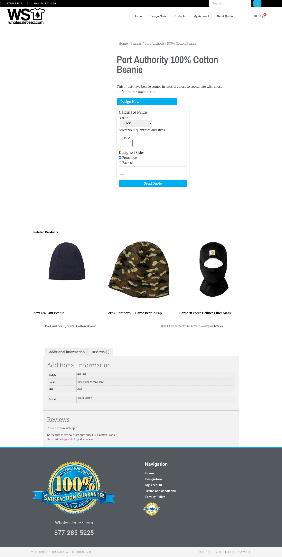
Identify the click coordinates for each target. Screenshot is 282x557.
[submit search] (257, 3)
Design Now (129, 102)
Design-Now (158, 16)
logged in (67, 439)
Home (138, 16)
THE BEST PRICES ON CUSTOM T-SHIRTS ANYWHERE (222, 552)
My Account (201, 16)
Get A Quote (225, 16)
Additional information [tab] (67, 352)
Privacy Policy (155, 497)
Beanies (136, 43)
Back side (129, 162)
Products (180, 16)
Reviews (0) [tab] (100, 352)
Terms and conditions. (161, 491)
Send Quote (153, 183)
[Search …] (230, 3)
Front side (129, 157)
